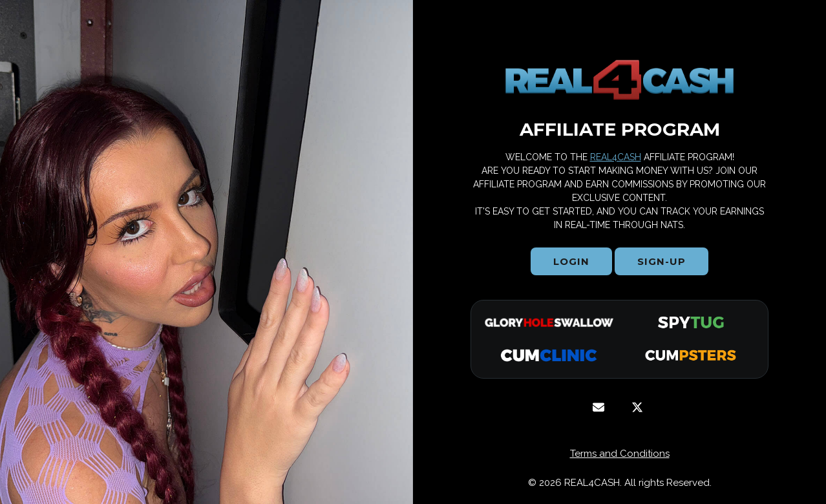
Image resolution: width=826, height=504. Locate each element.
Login (571, 261)
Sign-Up (661, 261)
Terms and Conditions (620, 453)
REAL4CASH (615, 157)
